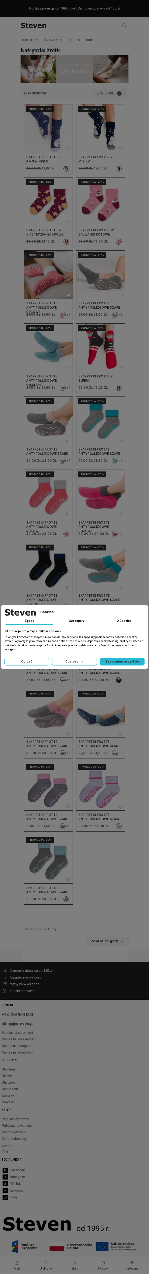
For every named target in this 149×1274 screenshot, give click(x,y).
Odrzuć (26, 661)
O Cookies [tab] (124, 620)
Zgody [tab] (29, 620)
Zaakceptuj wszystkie (122, 661)
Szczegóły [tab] (76, 620)
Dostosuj (74, 661)
